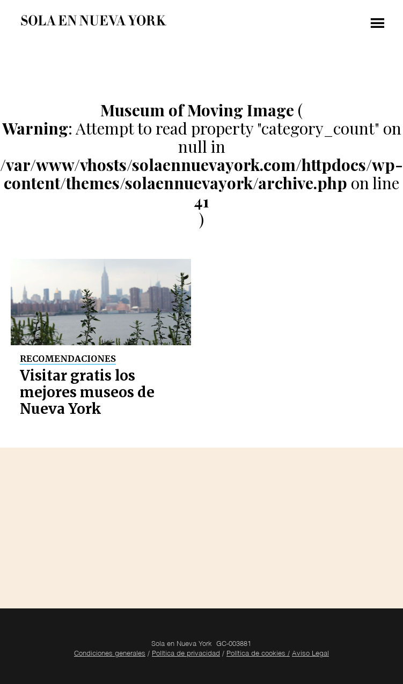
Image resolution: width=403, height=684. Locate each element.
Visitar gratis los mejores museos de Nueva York (87, 392)
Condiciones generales (109, 654)
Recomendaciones (68, 358)
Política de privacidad (186, 654)
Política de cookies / (258, 654)
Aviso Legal (310, 654)
